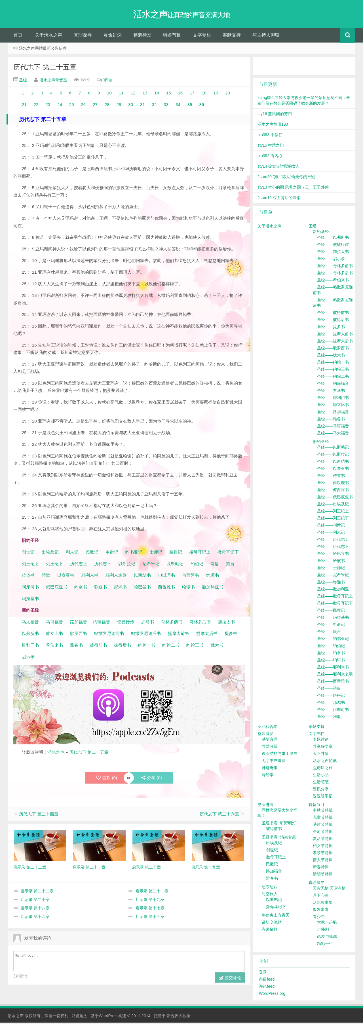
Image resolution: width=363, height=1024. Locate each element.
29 (119, 106)
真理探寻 (83, 36)
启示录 (28, 658)
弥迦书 (100, 588)
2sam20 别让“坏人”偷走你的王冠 (286, 178)
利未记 (73, 553)
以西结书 (142, 576)
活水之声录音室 (53, 81)
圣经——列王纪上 (333, 512)
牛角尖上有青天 (276, 916)
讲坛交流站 (272, 923)
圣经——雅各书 (331, 420)
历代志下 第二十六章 (219, 815)
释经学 (268, 776)
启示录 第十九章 (150, 901)
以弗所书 (30, 634)
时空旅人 (270, 895)
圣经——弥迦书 (331, 583)
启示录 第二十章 (35, 901)
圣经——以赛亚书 (333, 470)
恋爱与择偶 (327, 938)
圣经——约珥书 (331, 661)
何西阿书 (190, 576)
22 (37, 106)
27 (95, 106)
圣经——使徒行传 (333, 246)
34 (178, 106)
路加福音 (78, 623)
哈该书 (188, 588)
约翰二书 (170, 646)
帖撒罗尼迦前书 (109, 634)
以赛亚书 (65, 576)
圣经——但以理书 (333, 484)
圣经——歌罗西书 (333, 349)
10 (109, 94)
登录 (263, 973)
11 (121, 94)
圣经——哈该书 (331, 562)
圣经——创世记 (331, 526)
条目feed (267, 980)
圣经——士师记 (331, 569)
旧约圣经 (321, 443)
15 (168, 94)
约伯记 (197, 565)
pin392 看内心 (270, 157)
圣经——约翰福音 (333, 385)
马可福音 (54, 623)
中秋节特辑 (323, 811)
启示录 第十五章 (150, 918)
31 (142, 106)
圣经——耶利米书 (333, 668)
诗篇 (214, 565)
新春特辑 (321, 868)
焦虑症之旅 (323, 769)
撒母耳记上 (199, 553)
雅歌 (46, 576)
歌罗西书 (78, 634)
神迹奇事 (270, 769)
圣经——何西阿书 (333, 491)
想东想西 (270, 888)
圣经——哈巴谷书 (333, 555)
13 (143, 94)
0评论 (108, 81)
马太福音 (30, 623)
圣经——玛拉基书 (333, 618)
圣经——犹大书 (331, 356)
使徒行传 (125, 623)
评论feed (267, 987)
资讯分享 (321, 790)
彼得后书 (122, 646)
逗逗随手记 (323, 797)
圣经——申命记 (331, 626)
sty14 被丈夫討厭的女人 (279, 167)
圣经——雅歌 (329, 718)
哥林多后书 (200, 623)
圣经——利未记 (331, 533)
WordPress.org (272, 995)
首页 (17, 36)
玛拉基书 (30, 599)
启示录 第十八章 (35, 909)
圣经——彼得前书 (333, 314)
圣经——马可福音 (333, 427)
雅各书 (76, 646)
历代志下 (102, 565)
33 (165, 106)
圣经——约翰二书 (333, 377)
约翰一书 (146, 646)
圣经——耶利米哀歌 (335, 675)
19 (217, 94)
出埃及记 (50, 553)
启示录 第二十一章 (152, 892)
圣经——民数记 (331, 611)
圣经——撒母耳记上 (335, 597)
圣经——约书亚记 (333, 640)
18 (205, 94)
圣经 (22, 81)
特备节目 (172, 36)
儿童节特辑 (323, 818)
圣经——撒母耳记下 (335, 604)
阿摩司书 (30, 588)
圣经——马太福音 (333, 434)
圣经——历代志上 (333, 541)
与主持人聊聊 (266, 36)
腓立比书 (54, 634)
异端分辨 (270, 748)
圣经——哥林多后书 (335, 274)
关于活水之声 (48, 36)
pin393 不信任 (270, 136)
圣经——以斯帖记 (333, 448)
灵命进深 (113, 36)
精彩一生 (325, 945)
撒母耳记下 (228, 553)
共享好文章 (323, 748)
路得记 (176, 553)
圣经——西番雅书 (333, 682)
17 (192, 94)
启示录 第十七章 (150, 909)
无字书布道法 (274, 762)
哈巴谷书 (142, 588)
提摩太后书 (207, 634)
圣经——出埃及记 (333, 505)
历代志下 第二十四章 (38, 815)
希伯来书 (54, 646)
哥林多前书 (171, 623)
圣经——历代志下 (333, 548)
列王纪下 (54, 565)
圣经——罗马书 (331, 392)
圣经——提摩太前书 (335, 335)
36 (200, 106)
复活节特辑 (323, 840)
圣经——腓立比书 (333, 406)
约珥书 (212, 576)
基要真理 (270, 740)
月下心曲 (321, 896)
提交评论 (230, 979)
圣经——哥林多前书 (335, 267)
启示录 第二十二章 (37, 892)
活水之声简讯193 (273, 125)
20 (227, 94)
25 (71, 106)
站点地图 (80, 1017)
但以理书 (166, 576)
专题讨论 (321, 740)
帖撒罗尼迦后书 (146, 634)
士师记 (155, 553)
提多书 (231, 634)
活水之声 (55, 753)
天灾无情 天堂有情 (329, 889)
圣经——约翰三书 (333, 370)
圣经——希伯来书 (333, 281)
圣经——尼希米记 (333, 576)
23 (47, 106)
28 (108, 106)
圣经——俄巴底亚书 (335, 498)
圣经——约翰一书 (333, 363)
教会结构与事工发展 (279, 755)
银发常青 (321, 911)
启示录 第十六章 (35, 918)
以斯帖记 (174, 565)
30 (131, 106)
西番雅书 (166, 588)
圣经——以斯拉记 (333, 455)
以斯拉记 (126, 565)
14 (157, 94)
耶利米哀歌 (116, 576)
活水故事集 (323, 903)
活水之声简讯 (325, 762)
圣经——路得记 (331, 696)
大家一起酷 (327, 923)
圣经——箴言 (329, 633)
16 (180, 94)
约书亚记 (133, 553)
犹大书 (216, 646)
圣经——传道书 (331, 477)
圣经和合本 (267, 728)
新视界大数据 (179, 1017)
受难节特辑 (323, 826)
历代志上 (78, 565)
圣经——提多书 (331, 328)
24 (59, 106)
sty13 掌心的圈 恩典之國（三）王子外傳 (293, 188)
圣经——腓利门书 (333, 399)
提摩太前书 (178, 634)
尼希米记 (150, 565)
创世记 (28, 553)
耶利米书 (89, 576)
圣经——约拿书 (331, 654)
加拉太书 (226, 623)
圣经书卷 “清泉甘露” (279, 838)
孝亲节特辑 (323, 854)
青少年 (319, 918)
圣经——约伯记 (331, 647)
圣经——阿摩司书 (333, 711)
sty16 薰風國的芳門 (275, 115)
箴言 (230, 565)
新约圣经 (321, 233)
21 (24, 106)
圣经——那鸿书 (331, 704)
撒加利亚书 (212, 588)
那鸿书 (120, 588)
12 (134, 94)
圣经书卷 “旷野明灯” (279, 824)
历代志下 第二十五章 (45, 68)
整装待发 (142, 36)
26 (84, 106)
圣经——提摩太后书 (335, 342)
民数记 (93, 553)
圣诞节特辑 (323, 833)
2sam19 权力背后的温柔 (279, 199)
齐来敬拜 (270, 930)
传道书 (29, 576)
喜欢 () (106, 779)
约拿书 (80, 588)
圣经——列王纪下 (333, 519)
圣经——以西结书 (333, 463)
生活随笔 (321, 783)
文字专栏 (202, 36)
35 (189, 106)
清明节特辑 (323, 875)
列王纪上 (30, 565)
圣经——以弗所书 (333, 239)
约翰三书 (194, 646)
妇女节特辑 (323, 847)
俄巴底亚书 (56, 588)
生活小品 (321, 776)
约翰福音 (101, 623)
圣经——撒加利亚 (333, 590)
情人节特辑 (323, 861)
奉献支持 (232, 36)
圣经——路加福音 (333, 413)
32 (154, 106)
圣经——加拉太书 (333, 253)
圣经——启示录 (331, 260)
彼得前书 (98, 646)
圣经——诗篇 (329, 689)
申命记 (112, 553)
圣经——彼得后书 (333, 321)
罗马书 (147, 623)
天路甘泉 (321, 755)
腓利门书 (30, 646)
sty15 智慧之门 (271, 146)
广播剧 (323, 930)
